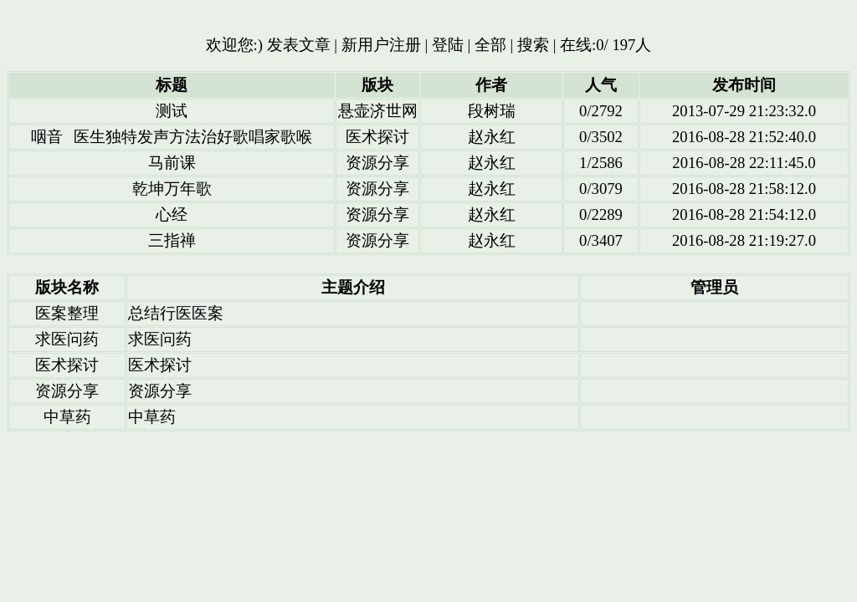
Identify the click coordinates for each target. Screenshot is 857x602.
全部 (490, 45)
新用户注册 (381, 45)
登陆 (448, 45)
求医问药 (67, 339)
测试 (171, 111)
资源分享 (377, 162)
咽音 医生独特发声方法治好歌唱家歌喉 (172, 136)
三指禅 (172, 240)
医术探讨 (377, 136)
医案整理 (67, 313)
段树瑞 (492, 111)
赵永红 (492, 136)
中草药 (67, 417)
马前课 (172, 162)
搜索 (533, 45)
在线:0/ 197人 (605, 45)
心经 (171, 214)
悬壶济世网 (378, 111)
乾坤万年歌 (172, 188)
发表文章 (299, 45)
